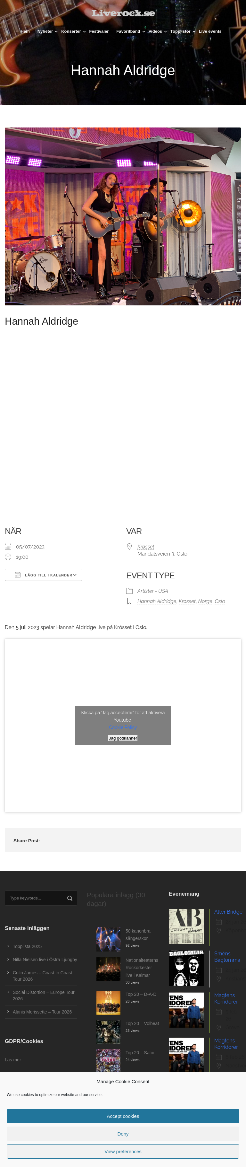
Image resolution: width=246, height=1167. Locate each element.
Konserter (71, 31)
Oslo (220, 601)
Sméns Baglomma (227, 957)
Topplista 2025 (27, 946)
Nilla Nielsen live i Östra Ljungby (45, 959)
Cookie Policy (123, 727)
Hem (25, 31)
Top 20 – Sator (140, 1052)
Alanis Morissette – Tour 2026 (42, 1011)
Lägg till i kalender (43, 575)
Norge (205, 601)
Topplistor (180, 31)
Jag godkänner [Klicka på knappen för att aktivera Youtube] (123, 738)
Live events (210, 31)
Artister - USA (152, 591)
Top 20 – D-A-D (141, 994)
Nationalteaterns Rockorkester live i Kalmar (142, 968)
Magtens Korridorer (226, 998)
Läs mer (13, 1059)
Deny (122, 1133)
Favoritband (128, 31)
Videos (155, 31)
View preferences (123, 1151)
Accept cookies (123, 1116)
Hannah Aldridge (156, 601)
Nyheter (45, 31)
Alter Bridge (228, 912)
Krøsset (145, 547)
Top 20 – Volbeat (142, 1023)
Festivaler (99, 31)
